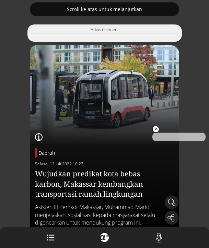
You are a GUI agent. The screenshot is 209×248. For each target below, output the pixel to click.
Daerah (46, 152)
